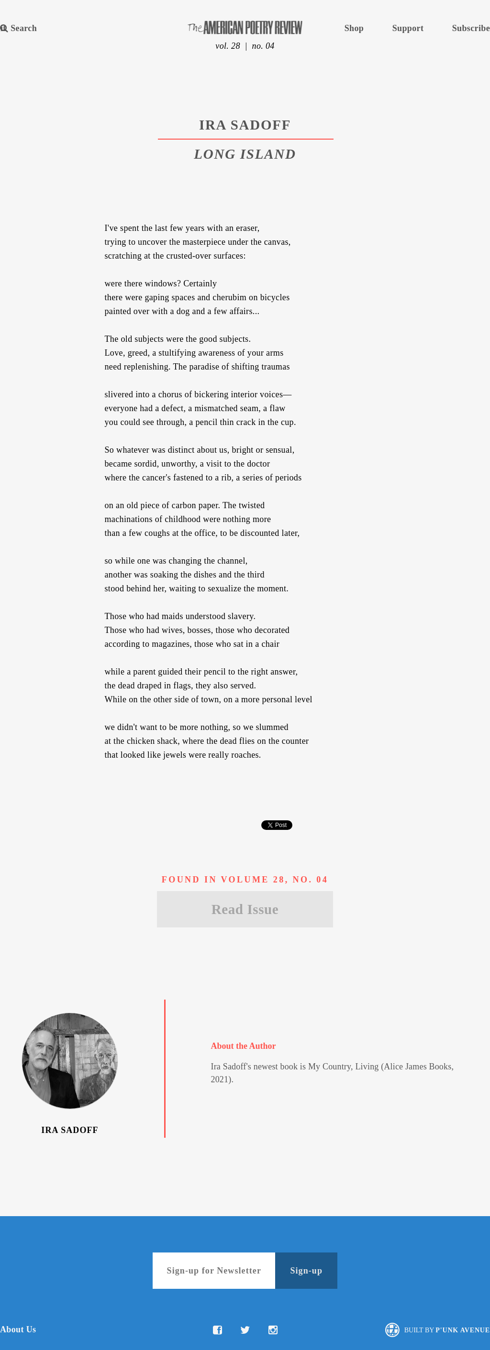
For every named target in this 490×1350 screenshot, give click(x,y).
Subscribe (471, 28)
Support (408, 28)
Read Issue (245, 909)
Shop (354, 28)
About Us (18, 1329)
